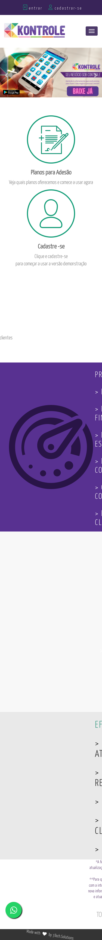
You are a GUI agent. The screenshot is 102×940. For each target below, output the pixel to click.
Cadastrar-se (68, 8)
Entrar (35, 8)
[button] (7, 72)
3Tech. (64, 935)
